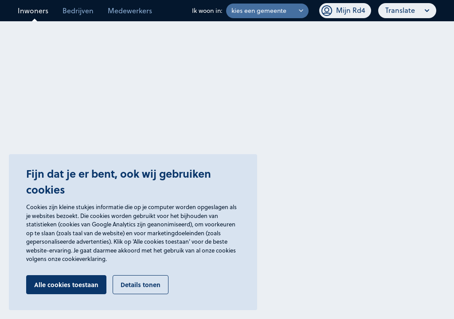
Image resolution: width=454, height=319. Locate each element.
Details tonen (140, 284)
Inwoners (33, 11)
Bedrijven (78, 11)
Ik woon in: (207, 10)
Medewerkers (130, 11)
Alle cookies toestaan (66, 284)
